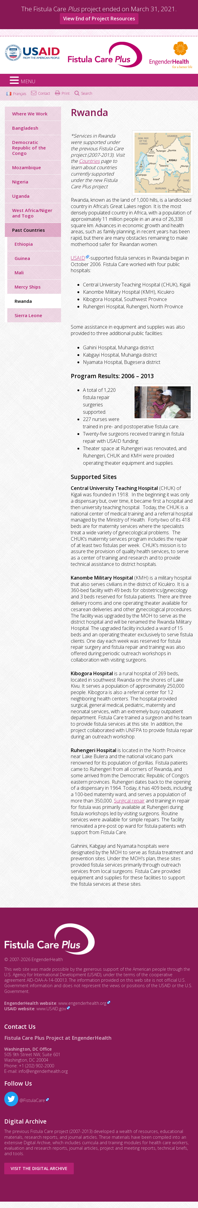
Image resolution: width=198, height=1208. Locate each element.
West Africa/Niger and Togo (32, 213)
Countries (89, 161)
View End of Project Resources (99, 18)
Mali (19, 272)
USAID (78, 258)
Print (66, 93)
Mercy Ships (28, 287)
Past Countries (28, 230)
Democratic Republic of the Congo (29, 147)
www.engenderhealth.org (82, 1003)
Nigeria (20, 182)
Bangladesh (25, 128)
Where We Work (29, 114)
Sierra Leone (28, 315)
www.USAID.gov (51, 1008)
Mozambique (26, 167)
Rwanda (23, 301)
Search (86, 93)
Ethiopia (24, 244)
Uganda (20, 196)
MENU (28, 81)
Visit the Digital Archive (39, 1168)
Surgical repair (129, 800)
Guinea (22, 258)
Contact (44, 93)
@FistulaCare (24, 1100)
